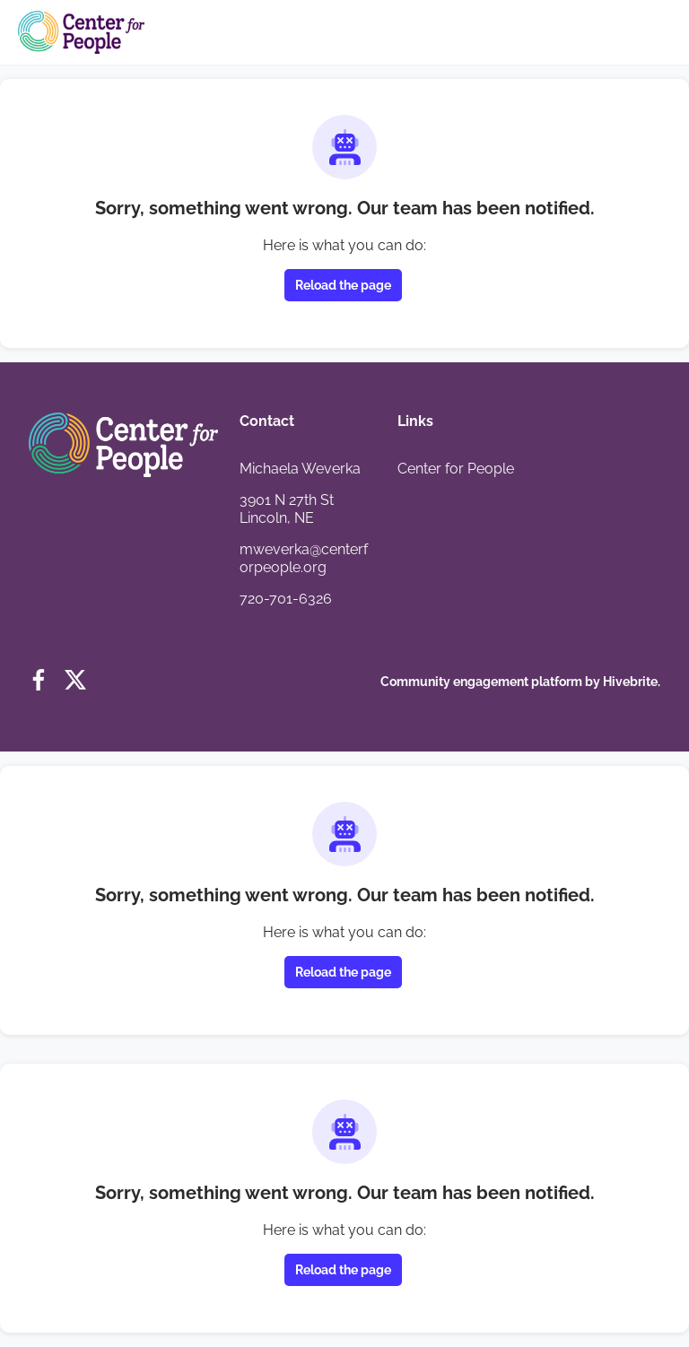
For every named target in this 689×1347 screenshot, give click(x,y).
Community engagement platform (481, 681)
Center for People (455, 468)
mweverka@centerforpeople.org (304, 558)
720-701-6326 (286, 598)
